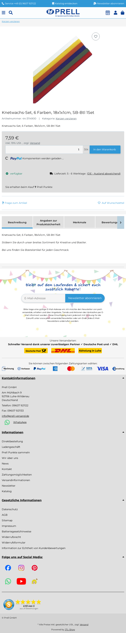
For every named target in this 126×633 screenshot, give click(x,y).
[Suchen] (11, 13)
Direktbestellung (12, 441)
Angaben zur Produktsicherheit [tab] (48, 222)
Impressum (9, 526)
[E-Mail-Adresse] (43, 298)
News (5, 463)
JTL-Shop (70, 629)
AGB (5, 514)
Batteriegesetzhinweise (16, 531)
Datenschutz (10, 509)
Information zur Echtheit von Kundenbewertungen (33, 548)
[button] (115, 13)
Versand (35, 143)
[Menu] (3, 13)
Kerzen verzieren (66, 118)
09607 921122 (20, 405)
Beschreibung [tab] (17, 222)
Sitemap (7, 520)
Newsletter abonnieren (85, 298)
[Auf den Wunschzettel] (96, 36)
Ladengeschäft (11, 447)
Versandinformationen (16, 480)
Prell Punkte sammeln (16, 452)
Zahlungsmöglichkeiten (17, 474)
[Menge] (44, 150)
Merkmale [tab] (79, 222)
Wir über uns (10, 458)
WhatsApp (20, 422)
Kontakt (7, 469)
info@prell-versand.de (15, 416)
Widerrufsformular (13, 542)
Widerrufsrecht (11, 537)
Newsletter (8, 485)
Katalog (7, 491)
